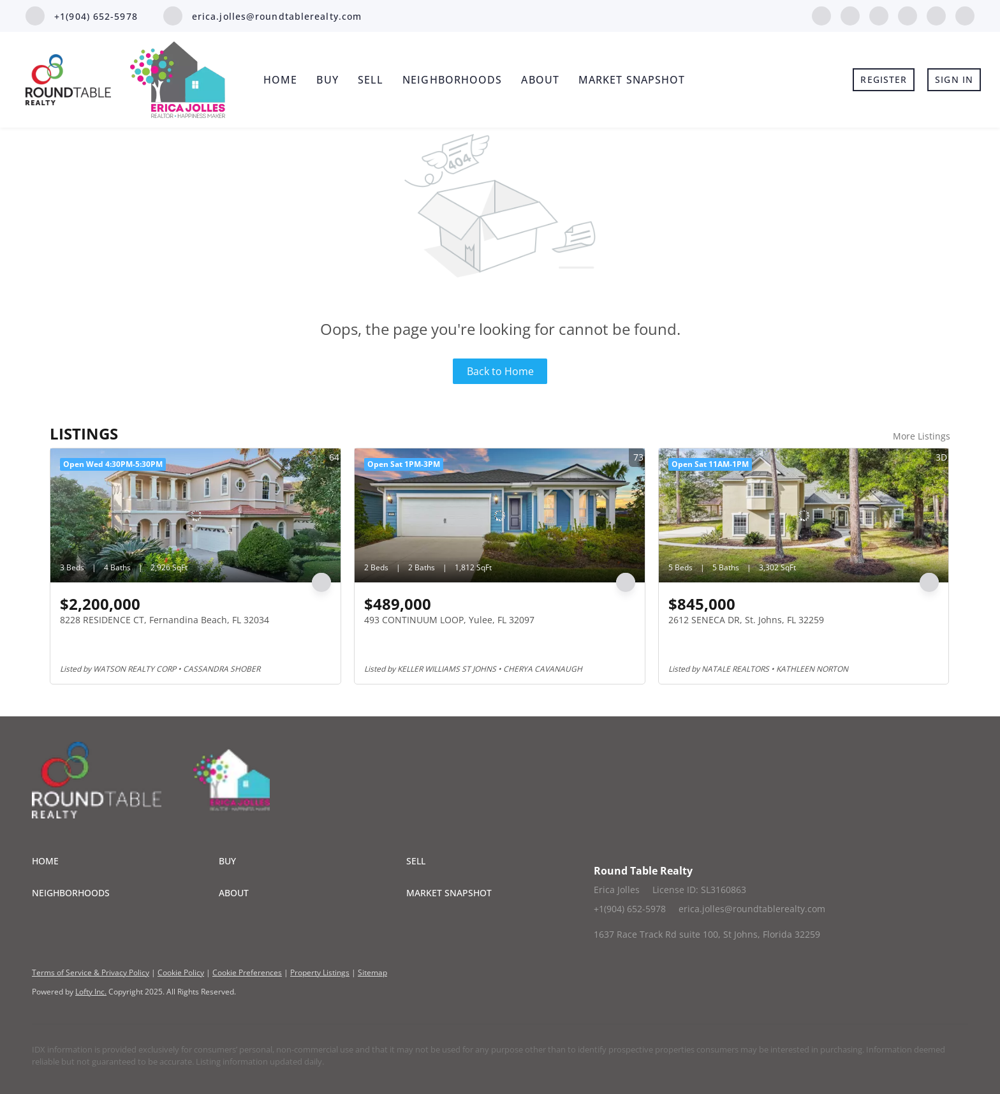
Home (280, 80)
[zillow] (907, 15)
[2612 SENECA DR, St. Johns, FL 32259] (804, 515)
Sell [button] (370, 80)
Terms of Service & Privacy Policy (90, 972)
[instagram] (936, 15)
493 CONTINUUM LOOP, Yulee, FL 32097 (449, 620)
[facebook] (821, 15)
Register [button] (883, 79)
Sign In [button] (954, 79)
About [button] (540, 80)
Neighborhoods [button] (452, 80)
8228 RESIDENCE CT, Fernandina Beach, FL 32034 (164, 620)
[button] (125, 861)
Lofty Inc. (91, 991)
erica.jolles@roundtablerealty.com (752, 909)
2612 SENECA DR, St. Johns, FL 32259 (746, 620)
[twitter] (878, 15)
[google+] (964, 15)
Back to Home (500, 371)
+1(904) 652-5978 (630, 909)
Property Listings (319, 972)
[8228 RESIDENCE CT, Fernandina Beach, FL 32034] (195, 515)
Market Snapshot (632, 80)
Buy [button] (327, 80)
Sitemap (372, 972)
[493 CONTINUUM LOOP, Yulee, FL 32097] (500, 515)
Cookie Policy (181, 972)
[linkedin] (850, 15)
